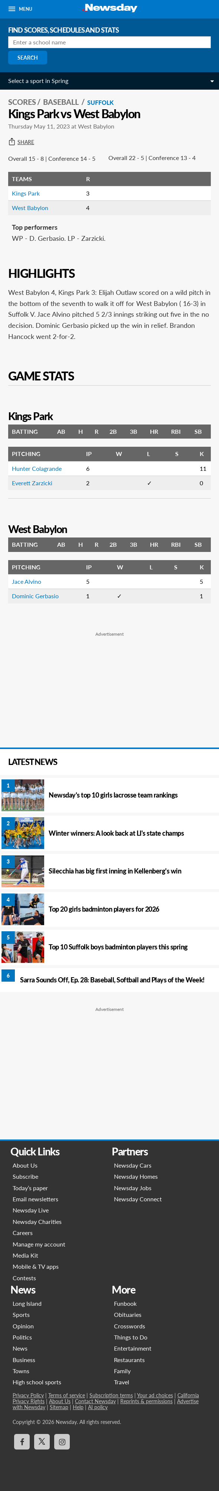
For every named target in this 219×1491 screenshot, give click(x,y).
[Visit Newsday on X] (42, 1442)
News (20, 1348)
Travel (121, 1381)
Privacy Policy (28, 1395)
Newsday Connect (138, 1198)
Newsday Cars (132, 1165)
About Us (25, 1165)
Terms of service (66, 1395)
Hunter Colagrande (37, 468)
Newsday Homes (136, 1176)
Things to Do (130, 1337)
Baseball (61, 101)
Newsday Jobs (132, 1187)
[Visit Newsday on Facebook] (22, 1442)
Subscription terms (111, 1395)
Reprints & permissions (146, 1401)
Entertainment (132, 1348)
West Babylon (30, 207)
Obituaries (127, 1314)
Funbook (125, 1303)
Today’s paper (30, 1187)
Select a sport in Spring (38, 80)
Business (24, 1359)
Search (27, 57)
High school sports (37, 1381)
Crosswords (129, 1325)
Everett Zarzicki (32, 482)
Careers (23, 1232)
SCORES (22, 101)
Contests (24, 1277)
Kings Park (26, 193)
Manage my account (39, 1244)
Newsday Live (31, 1210)
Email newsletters (35, 1198)
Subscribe (25, 1176)
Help (78, 1407)
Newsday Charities (37, 1221)
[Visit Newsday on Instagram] (62, 1442)
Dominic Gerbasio (35, 595)
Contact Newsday (95, 1401)
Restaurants (129, 1359)
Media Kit (25, 1255)
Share (21, 142)
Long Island (27, 1303)
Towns (21, 1370)
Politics (22, 1337)
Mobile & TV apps (36, 1266)
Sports (21, 1314)
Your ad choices (155, 1395)
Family (122, 1370)
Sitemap (59, 1407)
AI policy (98, 1407)
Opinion (23, 1325)
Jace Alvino (26, 581)
